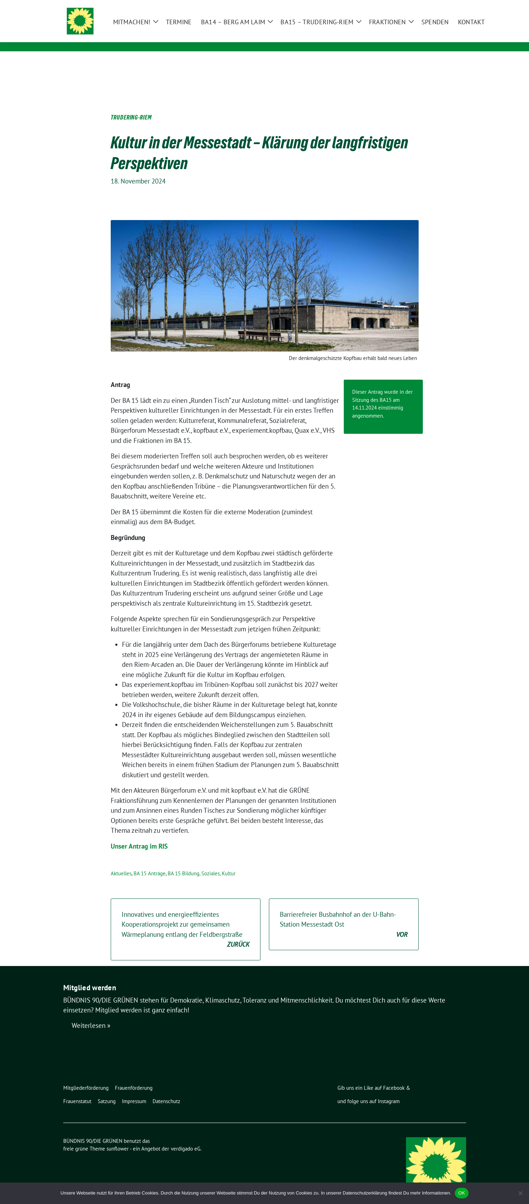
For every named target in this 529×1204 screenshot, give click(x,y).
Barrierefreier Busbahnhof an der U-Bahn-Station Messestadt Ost (344, 914)
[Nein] (520, 1193)
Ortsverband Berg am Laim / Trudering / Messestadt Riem (214, 37)
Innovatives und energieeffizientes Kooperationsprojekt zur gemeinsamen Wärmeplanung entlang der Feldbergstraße (186, 919)
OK (461, 1193)
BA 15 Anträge (150, 862)
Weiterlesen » (91, 1015)
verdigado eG (185, 1137)
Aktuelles (121, 862)
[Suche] (443, 6)
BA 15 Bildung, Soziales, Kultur (202, 862)
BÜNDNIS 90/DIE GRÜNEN (165, 27)
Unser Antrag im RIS (139, 835)
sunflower (118, 1137)
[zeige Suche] (453, 6)
